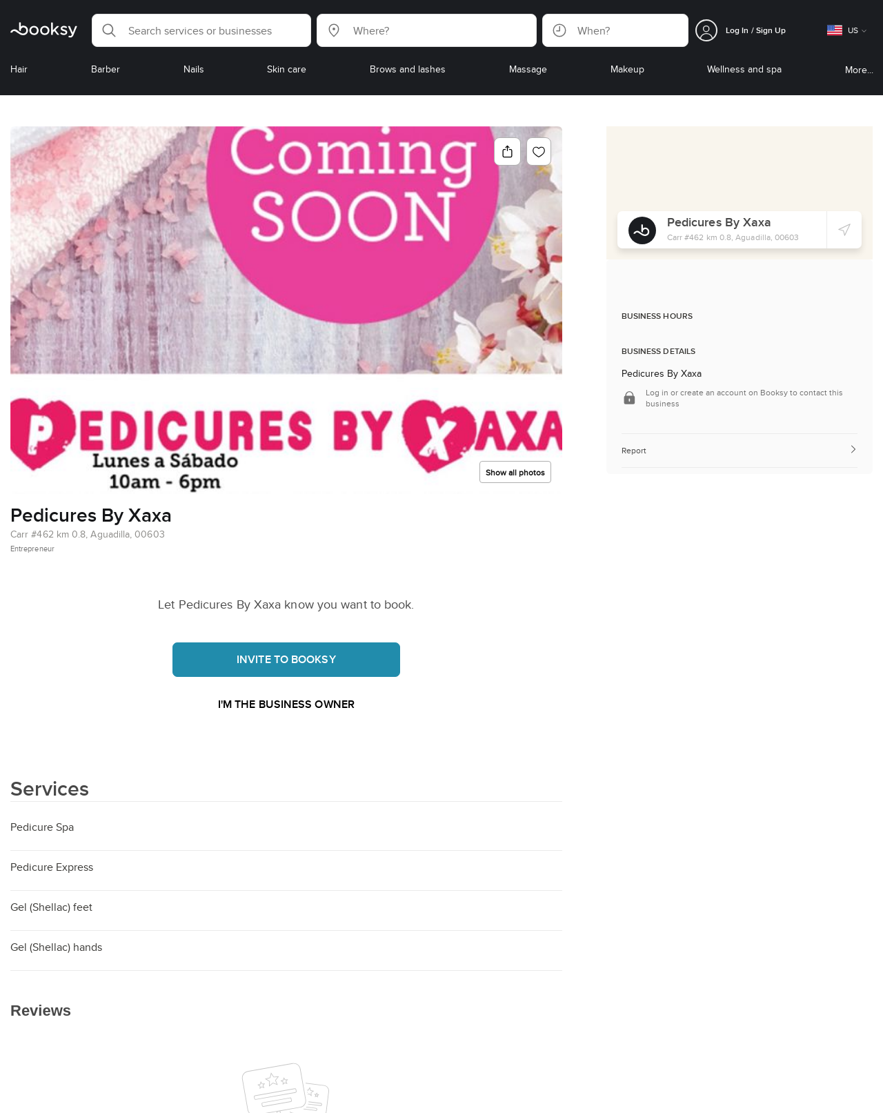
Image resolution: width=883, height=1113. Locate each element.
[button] (201, 30)
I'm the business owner (286, 704)
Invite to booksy (286, 659)
